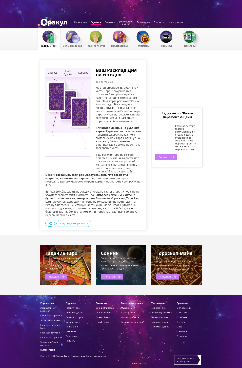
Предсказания (119, 45)
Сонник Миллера (105, 307)
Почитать (110, 276)
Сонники (110, 22)
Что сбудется (102, 321)
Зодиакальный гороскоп (48, 309)
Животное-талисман (161, 312)
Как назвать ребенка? (132, 321)
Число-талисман (159, 317)
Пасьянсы (190, 45)
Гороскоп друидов (50, 332)
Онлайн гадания (72, 45)
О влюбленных (184, 307)
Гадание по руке (96, 45)
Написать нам (138, 363)
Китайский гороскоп (51, 315)
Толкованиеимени (126, 22)
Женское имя (128, 312)
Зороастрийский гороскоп (49, 344)
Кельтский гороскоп (51, 337)
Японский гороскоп (50, 320)
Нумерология (47, 349)
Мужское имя (128, 307)
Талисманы (143, 22)
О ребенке (181, 317)
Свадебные (182, 336)
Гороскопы (80, 22)
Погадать (164, 157)
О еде (179, 326)
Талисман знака (159, 321)
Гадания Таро (73, 307)
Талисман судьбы (160, 326)
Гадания (96, 22)
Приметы (159, 22)
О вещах (180, 321)
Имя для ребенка (130, 317)
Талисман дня (158, 307)
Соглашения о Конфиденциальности (90, 355)
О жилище (181, 331)
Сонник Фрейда (104, 312)
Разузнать (166, 276)
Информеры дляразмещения (185, 360)
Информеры (176, 22)
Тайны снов (72, 326)
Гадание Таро (49, 45)
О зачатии (181, 312)
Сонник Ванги (103, 317)
